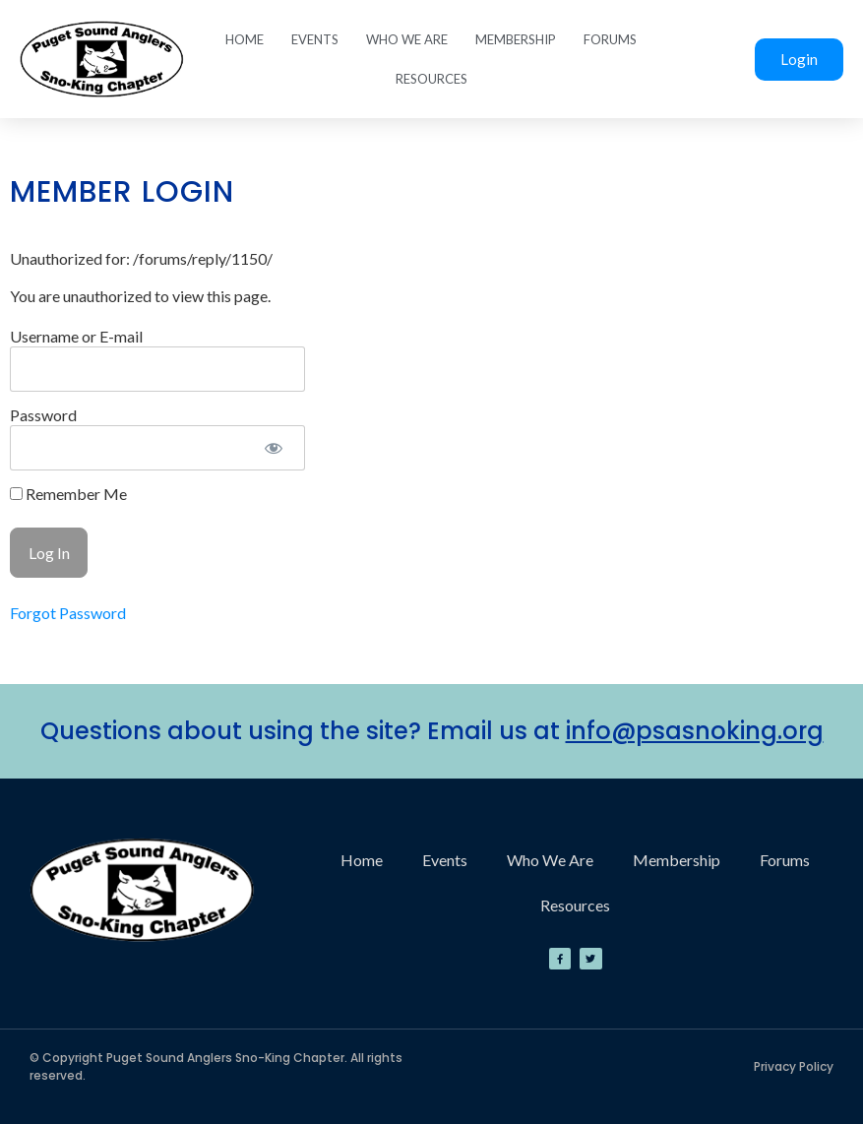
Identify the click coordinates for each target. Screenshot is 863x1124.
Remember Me (68, 494)
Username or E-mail (76, 336)
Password (43, 415)
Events (315, 39)
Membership (515, 39)
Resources (431, 79)
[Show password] (273, 447)
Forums (610, 39)
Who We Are (407, 39)
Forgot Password (68, 612)
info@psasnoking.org (695, 731)
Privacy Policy (793, 1066)
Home (244, 39)
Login (799, 59)
